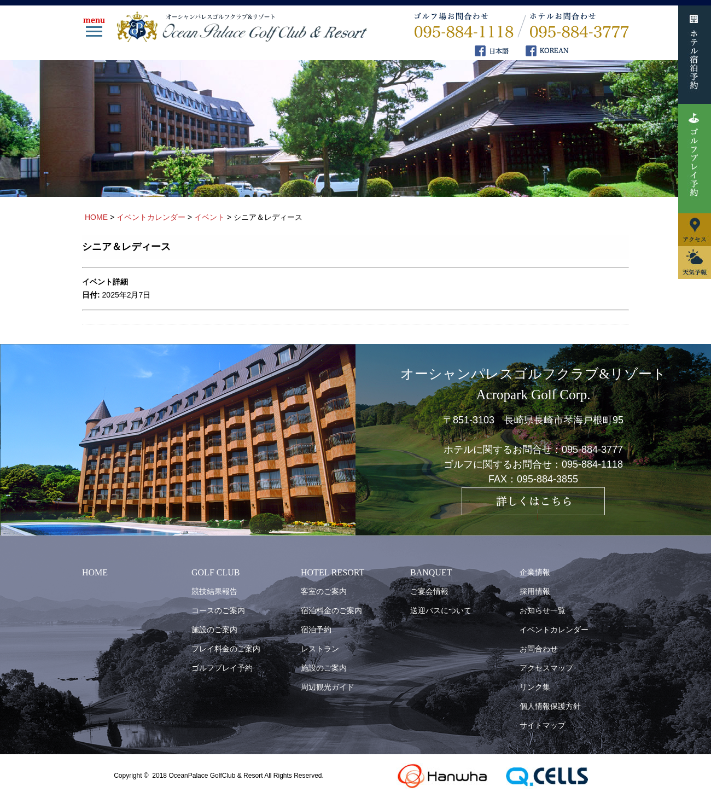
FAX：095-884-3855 (533, 479)
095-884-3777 (592, 449)
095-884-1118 (592, 464)
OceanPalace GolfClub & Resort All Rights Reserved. (245, 775)
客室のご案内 (324, 591)
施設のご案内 (214, 629)
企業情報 (535, 572)
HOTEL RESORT (332, 572)
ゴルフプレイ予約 (222, 667)
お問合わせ (539, 648)
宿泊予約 (316, 629)
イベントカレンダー (554, 629)
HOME (95, 572)
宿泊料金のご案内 (331, 610)
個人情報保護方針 (550, 706)
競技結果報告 (214, 591)
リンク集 (535, 687)
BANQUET (431, 572)
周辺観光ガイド (327, 687)
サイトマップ (543, 725)
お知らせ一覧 (543, 610)
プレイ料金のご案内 (225, 648)
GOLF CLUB (215, 572)
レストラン (320, 648)
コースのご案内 (218, 610)
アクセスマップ (546, 667)
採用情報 (535, 591)
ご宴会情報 (429, 591)
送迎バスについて (440, 610)
